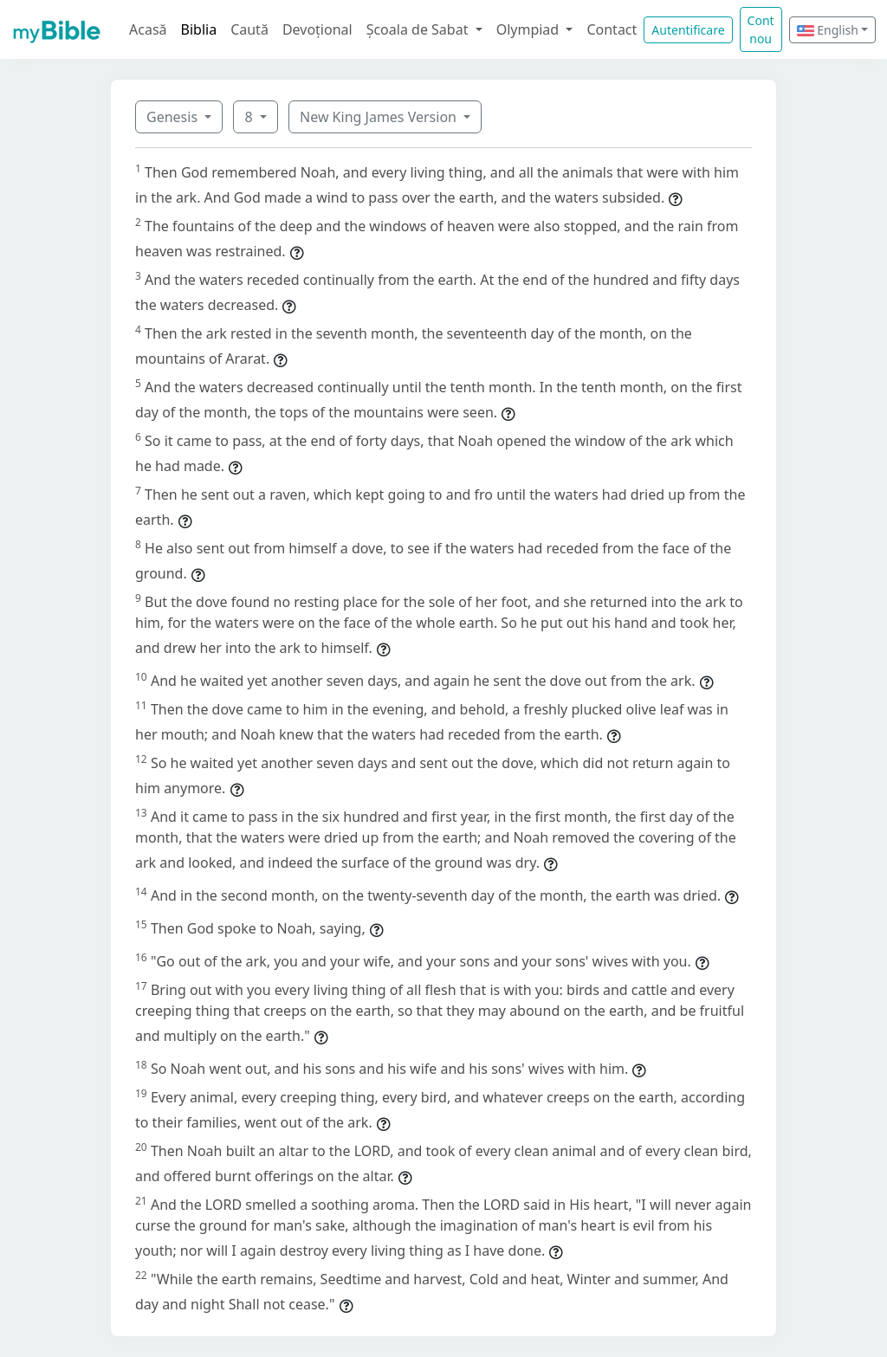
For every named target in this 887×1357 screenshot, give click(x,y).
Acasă (148, 29)
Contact (611, 29)
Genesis (173, 116)
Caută (249, 29)
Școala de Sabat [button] (419, 29)
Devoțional (317, 29)
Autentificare (687, 30)
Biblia (199, 29)
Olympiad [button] (529, 29)
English (827, 30)
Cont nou (761, 29)
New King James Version (380, 116)
